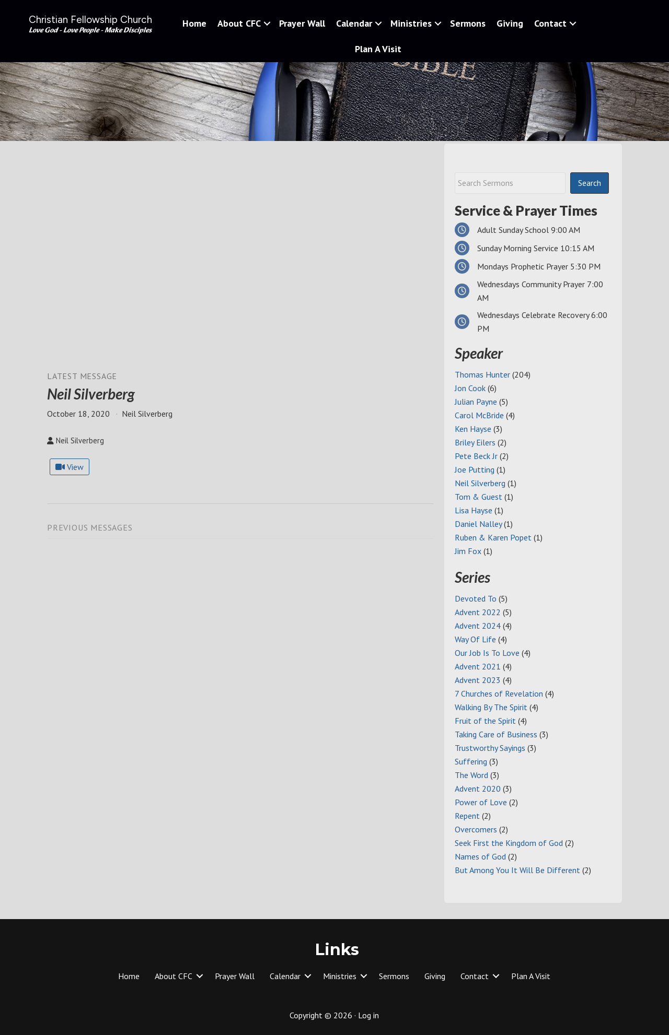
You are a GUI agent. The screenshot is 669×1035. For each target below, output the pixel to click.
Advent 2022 (478, 612)
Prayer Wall (302, 23)
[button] (267, 23)
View (69, 467)
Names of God (480, 856)
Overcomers (476, 829)
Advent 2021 (478, 666)
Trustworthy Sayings (490, 748)
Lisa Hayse (473, 510)
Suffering (471, 761)
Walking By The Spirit (491, 707)
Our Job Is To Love (487, 653)
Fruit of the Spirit (485, 720)
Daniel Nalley (478, 524)
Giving (510, 23)
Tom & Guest (478, 496)
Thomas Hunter (482, 374)
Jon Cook (470, 388)
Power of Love (481, 802)
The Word (471, 775)
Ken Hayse (473, 429)
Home (194, 23)
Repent (467, 815)
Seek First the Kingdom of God (509, 843)
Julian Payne (476, 401)
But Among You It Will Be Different (517, 870)
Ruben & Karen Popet (493, 537)
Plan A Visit (378, 49)
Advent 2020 (478, 788)
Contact (550, 23)
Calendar (354, 23)
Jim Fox (468, 551)
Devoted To (476, 598)
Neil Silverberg (480, 483)
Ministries (411, 23)
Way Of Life (475, 639)
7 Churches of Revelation (499, 693)
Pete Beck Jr (476, 456)
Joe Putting (474, 469)
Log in (368, 1015)
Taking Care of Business (496, 734)
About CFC (239, 23)
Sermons (468, 23)
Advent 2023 (478, 680)
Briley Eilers (475, 442)
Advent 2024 (478, 625)
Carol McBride (479, 415)
